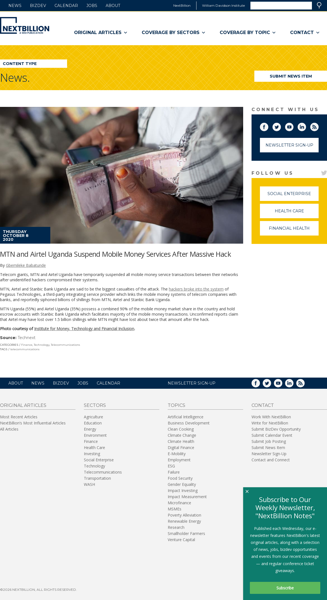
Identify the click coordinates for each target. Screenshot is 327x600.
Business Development (189, 423)
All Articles (9, 429)
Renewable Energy (184, 521)
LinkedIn (305, 125)
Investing (92, 453)
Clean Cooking (181, 429)
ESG (171, 466)
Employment (179, 459)
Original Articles (101, 32)
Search (319, 5)
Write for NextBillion (270, 423)
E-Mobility (177, 453)
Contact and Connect (271, 459)
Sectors (95, 405)
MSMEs (174, 509)
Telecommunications (65, 345)
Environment (95, 435)
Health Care (297, 213)
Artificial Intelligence (185, 416)
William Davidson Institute (223, 5)
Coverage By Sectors (174, 32)
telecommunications (24, 349)
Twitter (280, 125)
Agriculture (93, 416)
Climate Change (182, 435)
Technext (26, 337)
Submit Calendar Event (272, 435)
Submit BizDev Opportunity (276, 429)
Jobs (91, 5)
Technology (41, 345)
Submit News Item (291, 76)
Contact (305, 32)
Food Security (180, 478)
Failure (174, 472)
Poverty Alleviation (184, 515)
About (113, 5)
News (15, 5)
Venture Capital (181, 539)
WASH (89, 484)
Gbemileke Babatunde (26, 265)
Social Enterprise (293, 196)
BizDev (38, 5)
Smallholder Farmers (186, 533)
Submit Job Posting (269, 441)
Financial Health (294, 231)
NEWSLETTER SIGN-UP (191, 383)
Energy (90, 429)
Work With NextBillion (271, 416)
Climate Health (181, 441)
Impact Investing (183, 490)
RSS (318, 125)
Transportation (97, 478)
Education (93, 423)
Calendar (66, 5)
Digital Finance (181, 447)
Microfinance (179, 502)
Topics (176, 405)
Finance (26, 345)
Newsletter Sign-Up (289, 145)
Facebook (259, 385)
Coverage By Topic (248, 32)
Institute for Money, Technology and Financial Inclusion (84, 328)
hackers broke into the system (196, 289)
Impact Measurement (187, 496)
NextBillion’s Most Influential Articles (33, 423)
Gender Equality (182, 484)
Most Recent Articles (18, 416)
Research (176, 527)
